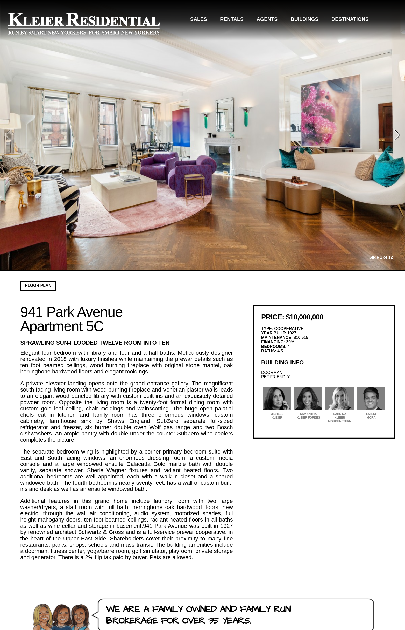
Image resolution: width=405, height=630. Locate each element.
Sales (198, 19)
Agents (267, 19)
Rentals (232, 19)
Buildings (304, 19)
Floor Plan (38, 285)
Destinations (350, 19)
